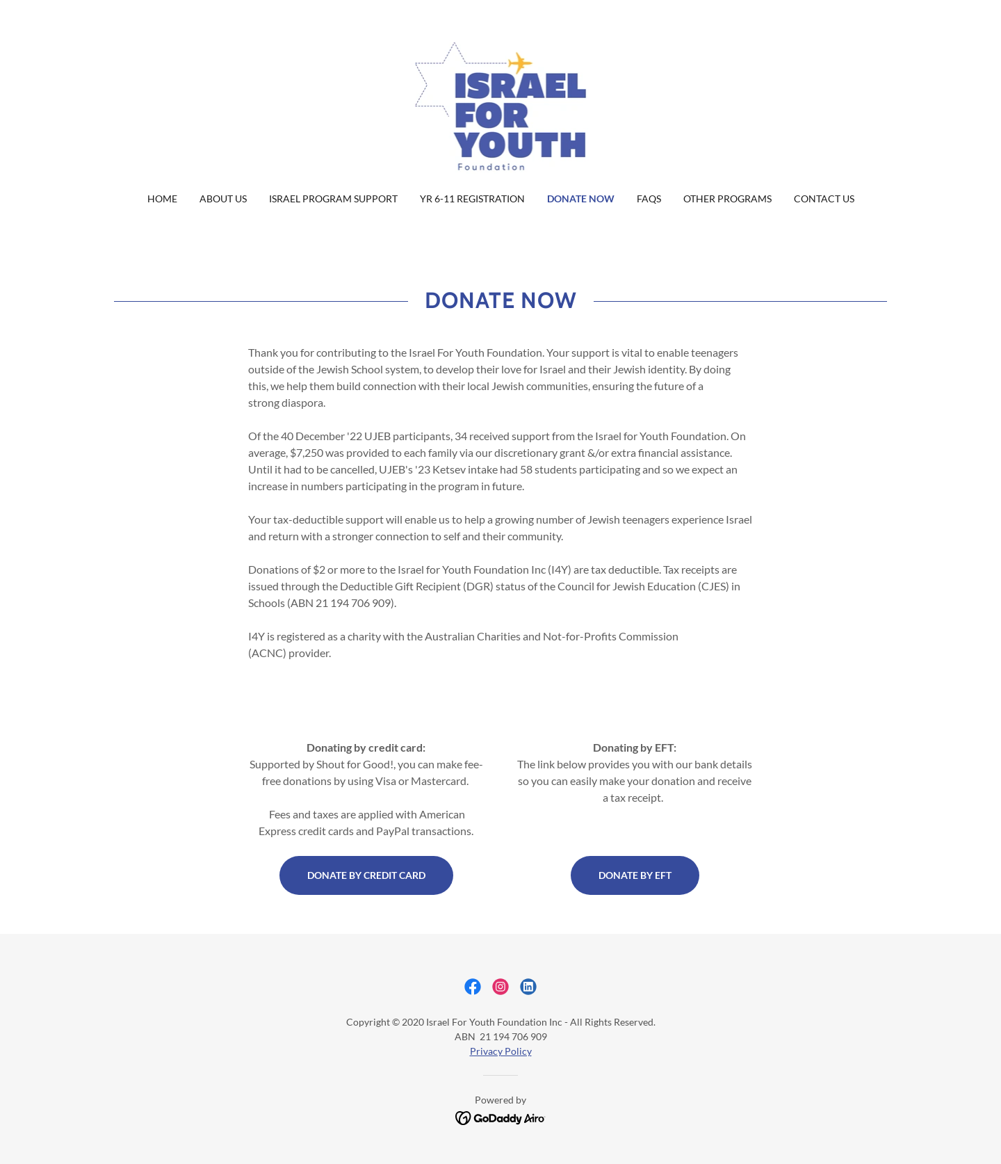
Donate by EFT (635, 875)
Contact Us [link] (824, 198)
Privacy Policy (501, 1051)
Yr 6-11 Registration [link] (472, 198)
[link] (500, 104)
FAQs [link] (649, 198)
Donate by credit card (366, 875)
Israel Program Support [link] (333, 198)
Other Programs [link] (727, 198)
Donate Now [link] (581, 198)
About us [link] (223, 198)
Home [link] (162, 198)
